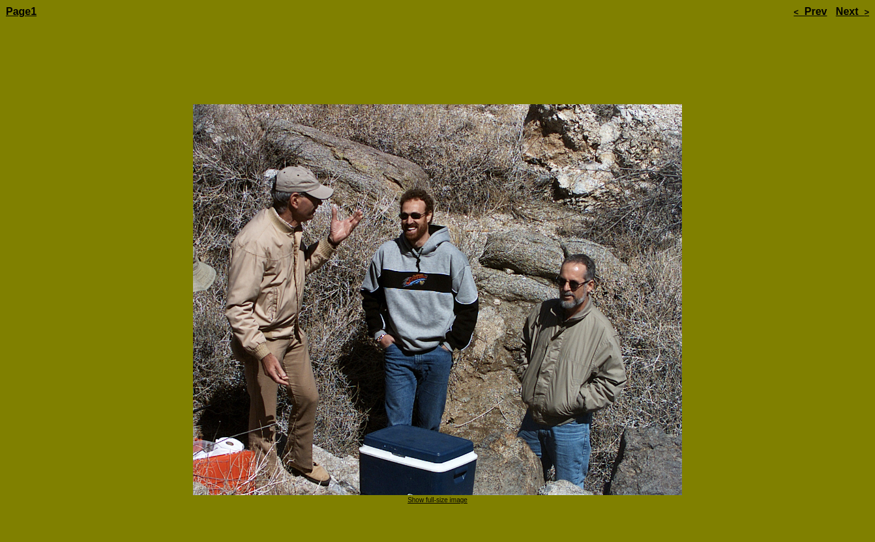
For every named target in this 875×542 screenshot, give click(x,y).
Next (852, 11)
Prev (810, 11)
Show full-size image (437, 463)
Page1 (21, 11)
